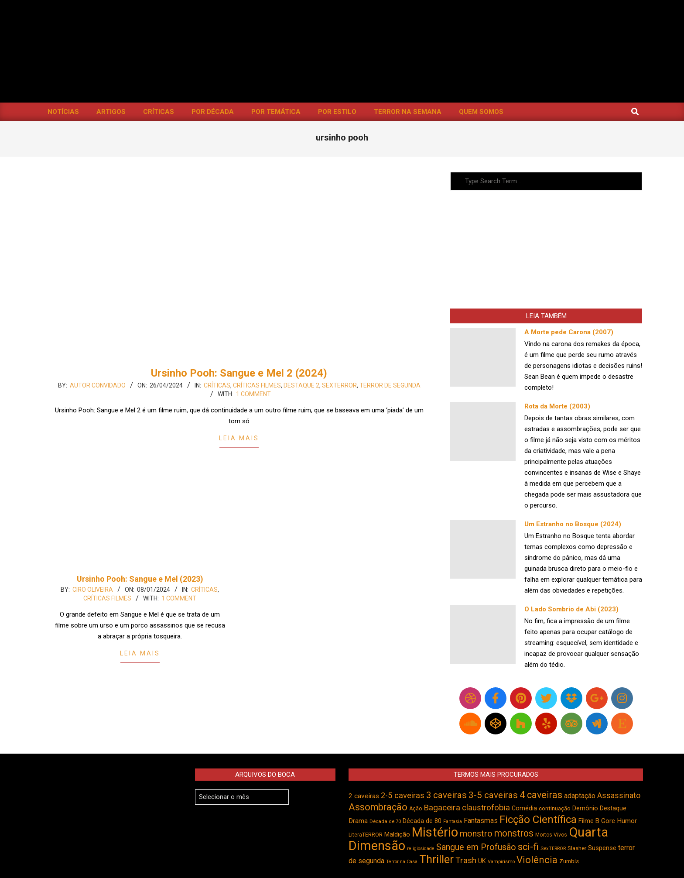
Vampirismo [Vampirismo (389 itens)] (501, 861)
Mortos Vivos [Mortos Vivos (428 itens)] (551, 835)
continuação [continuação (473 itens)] (555, 808)
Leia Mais (239, 438)
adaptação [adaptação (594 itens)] (579, 796)
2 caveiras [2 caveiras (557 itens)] (364, 796)
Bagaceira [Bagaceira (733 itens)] (442, 808)
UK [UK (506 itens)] (482, 861)
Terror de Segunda (390, 385)
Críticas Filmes (257, 385)
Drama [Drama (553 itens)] (358, 821)
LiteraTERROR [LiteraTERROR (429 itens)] (366, 835)
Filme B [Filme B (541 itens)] (588, 821)
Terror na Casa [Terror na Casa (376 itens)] (401, 861)
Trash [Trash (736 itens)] (465, 860)
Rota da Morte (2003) (557, 406)
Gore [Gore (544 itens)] (608, 821)
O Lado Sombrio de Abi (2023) (571, 609)
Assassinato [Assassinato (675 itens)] (618, 795)
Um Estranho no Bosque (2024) (572, 524)
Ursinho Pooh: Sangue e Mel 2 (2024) (239, 373)
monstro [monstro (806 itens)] (476, 833)
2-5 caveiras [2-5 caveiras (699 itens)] (402, 795)
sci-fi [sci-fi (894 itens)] (528, 846)
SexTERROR (339, 385)
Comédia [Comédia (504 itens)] (524, 808)
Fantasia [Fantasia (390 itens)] (452, 821)
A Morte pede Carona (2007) (568, 332)
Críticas (217, 385)
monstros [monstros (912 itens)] (514, 833)
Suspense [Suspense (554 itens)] (602, 848)
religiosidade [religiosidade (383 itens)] (420, 848)
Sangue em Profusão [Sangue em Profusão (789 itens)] (476, 847)
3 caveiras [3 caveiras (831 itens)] (446, 795)
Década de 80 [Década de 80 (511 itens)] (422, 821)
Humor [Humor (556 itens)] (627, 821)
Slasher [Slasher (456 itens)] (577, 848)
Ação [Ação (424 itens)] (415, 809)
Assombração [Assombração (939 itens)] (378, 807)
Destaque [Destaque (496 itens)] (613, 808)
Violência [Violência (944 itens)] (536, 859)
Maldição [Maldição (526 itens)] (397, 834)
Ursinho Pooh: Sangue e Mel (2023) (140, 578)
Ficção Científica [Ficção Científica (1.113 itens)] (538, 819)
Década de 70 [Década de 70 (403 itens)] (385, 821)
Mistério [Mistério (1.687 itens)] (435, 832)
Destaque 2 (301, 385)
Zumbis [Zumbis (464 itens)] (569, 861)
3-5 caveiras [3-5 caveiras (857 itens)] (493, 795)
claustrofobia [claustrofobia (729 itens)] (486, 808)
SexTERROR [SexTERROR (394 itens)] (553, 848)
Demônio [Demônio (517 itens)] (585, 808)
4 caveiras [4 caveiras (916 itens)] (541, 794)
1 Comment (253, 394)
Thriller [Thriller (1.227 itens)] (436, 859)
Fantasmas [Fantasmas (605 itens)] (481, 820)
